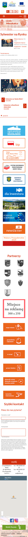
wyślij (14, 461)
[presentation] (13, 456)
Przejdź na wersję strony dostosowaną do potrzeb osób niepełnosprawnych (7, 11)
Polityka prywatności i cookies (8, 533)
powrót (4, 115)
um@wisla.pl (19, 473)
